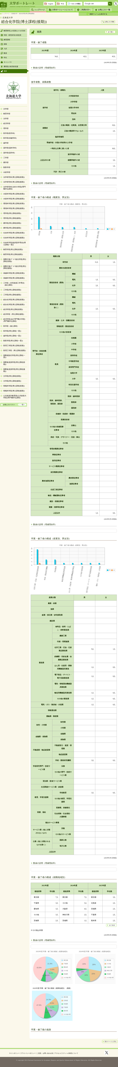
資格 (5, 44)
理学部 (5, 128)
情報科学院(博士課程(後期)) (14, 391)
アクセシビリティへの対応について (66, 1053)
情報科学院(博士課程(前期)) (14, 386)
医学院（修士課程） (11, 326)
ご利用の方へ (85, 10)
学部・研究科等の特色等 (12, 35)
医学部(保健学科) (9, 138)
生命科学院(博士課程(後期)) (14, 238)
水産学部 (6, 172)
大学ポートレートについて (62, 10)
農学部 (5, 162)
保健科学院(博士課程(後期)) (14, 278)
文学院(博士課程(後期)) (12, 381)
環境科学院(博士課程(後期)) (14, 208)
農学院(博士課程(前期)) (12, 223)
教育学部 (6, 114)
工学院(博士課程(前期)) (12, 290)
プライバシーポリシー (28, 1053)
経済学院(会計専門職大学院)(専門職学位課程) (14, 320)
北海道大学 (14, 13)
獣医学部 (6, 167)
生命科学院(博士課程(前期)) (14, 233)
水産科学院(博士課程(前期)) (14, 194)
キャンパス (8, 62)
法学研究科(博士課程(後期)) (14, 182)
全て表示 (112, 925)
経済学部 (6, 123)
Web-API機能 (76, 4)
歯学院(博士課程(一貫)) (12, 336)
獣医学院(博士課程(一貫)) (13, 341)
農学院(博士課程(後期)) (12, 228)
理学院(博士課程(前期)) (12, 213)
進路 (5, 71)
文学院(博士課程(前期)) (12, 376)
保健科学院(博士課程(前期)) (14, 273)
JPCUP (3, 6)
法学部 (5, 119)
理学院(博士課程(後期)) (12, 218)
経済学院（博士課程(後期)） (14, 314)
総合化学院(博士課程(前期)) (14, 300)
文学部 (5, 109)
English (50, 4)
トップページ (39, 10)
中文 (62, 4)
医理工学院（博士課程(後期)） (15, 350)
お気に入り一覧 (104, 10)
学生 (5, 57)
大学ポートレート (22, 3)
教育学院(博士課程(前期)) (13, 249)
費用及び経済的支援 (11, 66)
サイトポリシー (14, 1053)
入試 (5, 49)
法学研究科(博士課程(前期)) (14, 177)
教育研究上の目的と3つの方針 (14, 31)
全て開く (111, 32)
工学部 (5, 158)
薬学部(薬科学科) (9, 148)
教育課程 (7, 40)
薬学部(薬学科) (9, 153)
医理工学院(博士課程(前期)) (14, 346)
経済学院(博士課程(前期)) (13, 309)
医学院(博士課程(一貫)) (12, 331)
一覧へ (23, 404)
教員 (5, 53)
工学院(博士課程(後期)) (12, 295)
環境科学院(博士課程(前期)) (14, 203)
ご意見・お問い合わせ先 (45, 1053)
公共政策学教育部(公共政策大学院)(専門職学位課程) (14, 397)
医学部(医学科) (9, 133)
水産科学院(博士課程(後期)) (14, 199)
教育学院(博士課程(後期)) (13, 254)
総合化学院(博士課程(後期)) (26, 13)
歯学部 (5, 143)
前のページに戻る (110, 1041)
